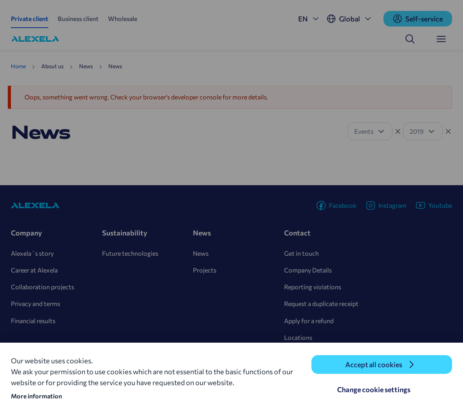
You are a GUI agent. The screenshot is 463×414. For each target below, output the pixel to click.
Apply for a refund (309, 320)
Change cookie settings (373, 389)
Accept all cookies (373, 364)
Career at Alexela (34, 270)
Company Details (308, 270)
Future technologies (130, 253)
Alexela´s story (32, 253)
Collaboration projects (42, 286)
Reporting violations (312, 286)
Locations (298, 337)
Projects (204, 270)
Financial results (33, 320)
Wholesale (122, 18)
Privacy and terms (35, 303)
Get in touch (301, 253)
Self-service (418, 18)
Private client (29, 18)
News (201, 253)
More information (36, 396)
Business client (78, 18)
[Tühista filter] (398, 131)
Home (18, 66)
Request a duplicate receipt (321, 303)
